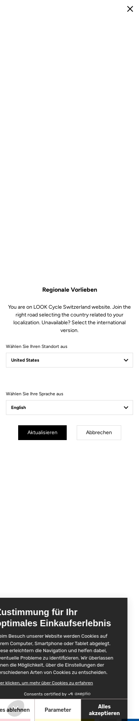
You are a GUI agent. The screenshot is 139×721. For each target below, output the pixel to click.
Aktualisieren (42, 432)
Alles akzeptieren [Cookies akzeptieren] (65, 710)
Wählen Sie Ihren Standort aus (36, 346)
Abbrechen (99, 432)
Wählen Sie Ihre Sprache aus (34, 393)
